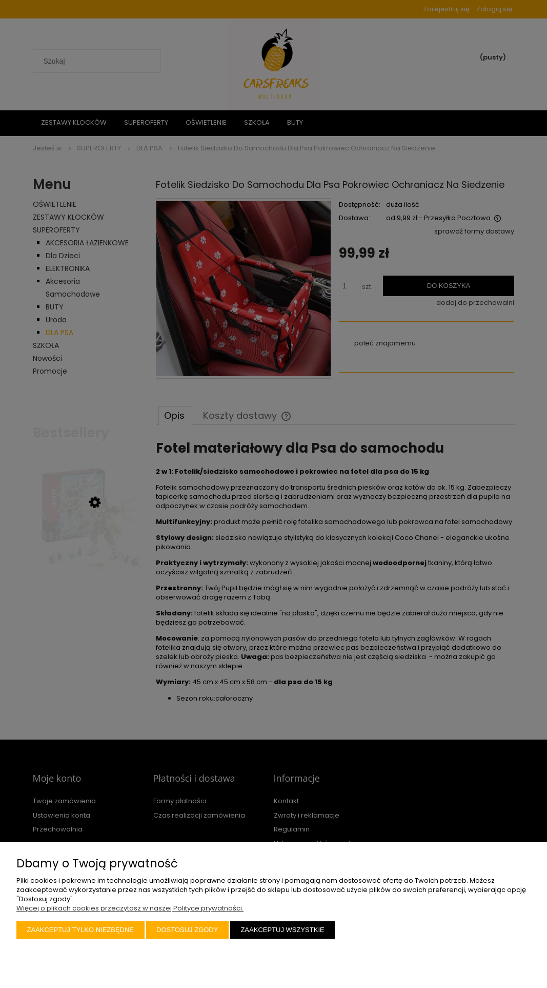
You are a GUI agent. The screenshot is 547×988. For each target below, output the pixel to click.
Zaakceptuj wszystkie (282, 930)
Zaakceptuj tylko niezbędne (80, 930)
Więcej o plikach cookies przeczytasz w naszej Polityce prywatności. (130, 908)
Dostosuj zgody (187, 930)
